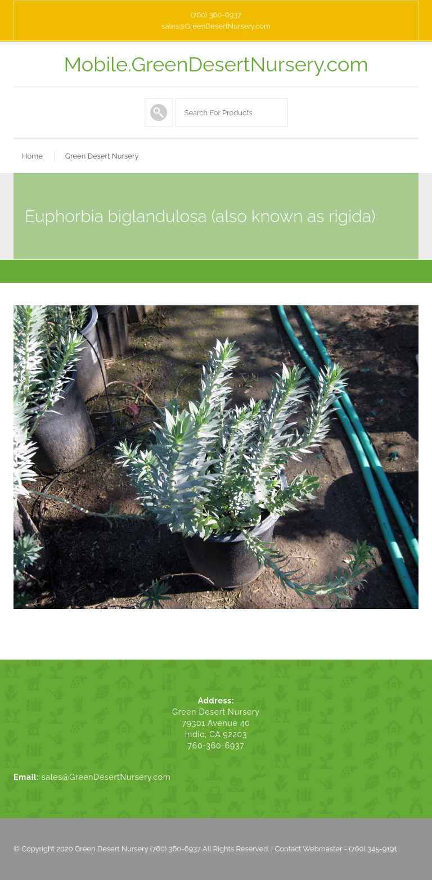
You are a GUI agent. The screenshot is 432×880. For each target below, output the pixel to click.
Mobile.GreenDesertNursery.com (216, 64)
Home (32, 156)
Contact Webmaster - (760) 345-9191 (335, 849)
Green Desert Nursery (102, 156)
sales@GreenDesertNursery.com (216, 26)
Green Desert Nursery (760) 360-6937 (138, 849)
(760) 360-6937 (216, 15)
